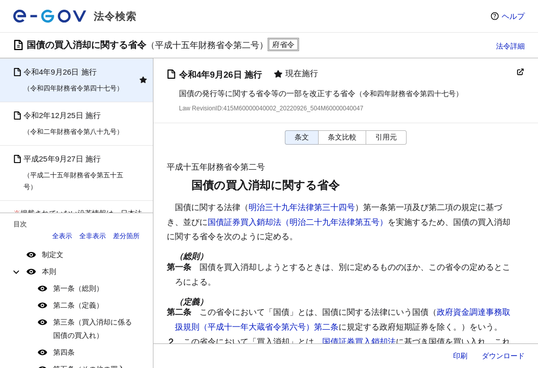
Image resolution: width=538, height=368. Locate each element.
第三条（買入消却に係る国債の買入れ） (92, 328)
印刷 (460, 356)
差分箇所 (126, 236)
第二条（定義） (78, 305)
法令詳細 (510, 46)
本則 (49, 271)
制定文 (52, 254)
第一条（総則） (78, 288)
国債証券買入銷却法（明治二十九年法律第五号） (298, 222)
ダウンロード (503, 356)
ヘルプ (513, 16)
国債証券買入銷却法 (359, 341)
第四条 (64, 352)
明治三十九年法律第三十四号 (302, 207)
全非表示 (92, 236)
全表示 (62, 236)
